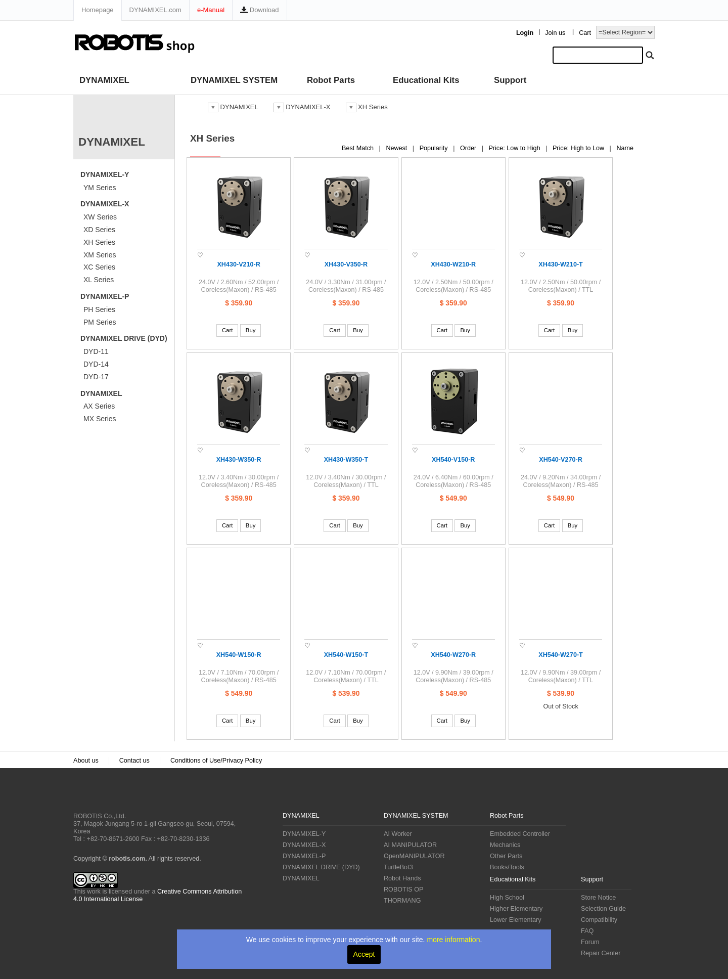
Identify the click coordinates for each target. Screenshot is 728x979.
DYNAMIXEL (104, 80)
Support (510, 80)
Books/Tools (507, 867)
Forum (590, 942)
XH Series (99, 242)
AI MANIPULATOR (410, 845)
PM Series (99, 322)
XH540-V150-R (453, 459)
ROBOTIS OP (403, 889)
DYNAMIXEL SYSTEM (234, 80)
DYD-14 (96, 364)
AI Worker (398, 833)
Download (259, 10)
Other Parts (506, 856)
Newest (397, 148)
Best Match (359, 148)
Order (469, 148)
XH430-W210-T (560, 264)
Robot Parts (331, 80)
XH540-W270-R (453, 654)
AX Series (99, 406)
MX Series (99, 419)
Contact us (134, 760)
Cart (585, 32)
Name (624, 148)
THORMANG (402, 900)
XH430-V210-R (238, 264)
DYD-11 (96, 351)
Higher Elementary (516, 908)
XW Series (100, 217)
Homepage (97, 10)
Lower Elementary (515, 919)
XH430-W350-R (238, 459)
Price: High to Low (579, 148)
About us (86, 760)
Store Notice (598, 897)
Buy (251, 330)
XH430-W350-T (346, 459)
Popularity (435, 148)
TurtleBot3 (398, 867)
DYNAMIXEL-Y (104, 174)
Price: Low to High (515, 148)
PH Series (99, 309)
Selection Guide (603, 908)
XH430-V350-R (346, 264)
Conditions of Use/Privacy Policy (216, 760)
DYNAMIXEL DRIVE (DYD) (123, 338)
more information (453, 940)
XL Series (98, 280)
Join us (555, 32)
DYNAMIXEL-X (104, 204)
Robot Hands (402, 878)
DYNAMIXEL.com (155, 10)
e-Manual (210, 10)
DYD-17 (96, 377)
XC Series (99, 267)
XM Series (99, 255)
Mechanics (505, 845)
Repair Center (600, 953)
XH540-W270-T (560, 654)
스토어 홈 (192, 107)
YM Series (99, 188)
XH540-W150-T (346, 654)
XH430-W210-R (453, 264)
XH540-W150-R (238, 654)
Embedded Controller (520, 833)
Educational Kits (426, 80)
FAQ (587, 931)
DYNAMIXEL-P (104, 296)
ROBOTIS (113, 795)
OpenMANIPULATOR (414, 856)
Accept (364, 954)
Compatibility (599, 919)
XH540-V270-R (560, 459)
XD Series (99, 230)
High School (507, 897)
